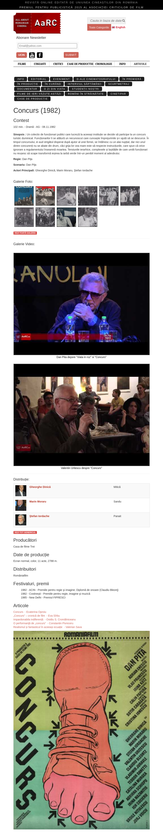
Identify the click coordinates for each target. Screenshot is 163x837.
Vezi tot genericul (25, 532)
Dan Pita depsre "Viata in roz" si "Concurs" (81, 306)
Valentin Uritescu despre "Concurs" (81, 417)
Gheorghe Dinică (40, 486)
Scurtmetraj (118, 84)
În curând (53, 84)
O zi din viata (54, 89)
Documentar (27, 89)
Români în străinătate (86, 94)
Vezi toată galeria (25, 233)
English (121, 27)
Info (20, 79)
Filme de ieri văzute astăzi (39, 94)
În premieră (131, 79)
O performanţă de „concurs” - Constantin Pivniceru (43, 623)
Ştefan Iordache (39, 516)
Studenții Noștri (85, 89)
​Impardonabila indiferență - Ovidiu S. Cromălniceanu (44, 619)
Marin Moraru (38, 501)
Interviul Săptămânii (84, 84)
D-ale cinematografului (96, 79)
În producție (27, 84)
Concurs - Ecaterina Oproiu (29, 611)
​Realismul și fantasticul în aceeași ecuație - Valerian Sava (47, 627)
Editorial (38, 79)
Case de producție (32, 99)
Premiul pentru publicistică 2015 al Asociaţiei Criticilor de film (81, 7)
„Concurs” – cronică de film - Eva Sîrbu (36, 615)
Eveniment (61, 79)
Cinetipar (118, 94)
